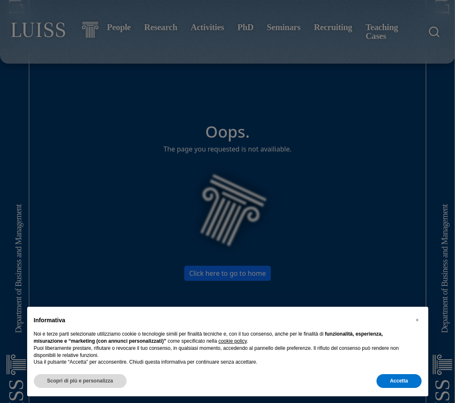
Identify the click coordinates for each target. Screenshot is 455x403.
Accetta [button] (399, 381)
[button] (417, 320)
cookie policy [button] (233, 341)
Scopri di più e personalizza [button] (80, 381)
